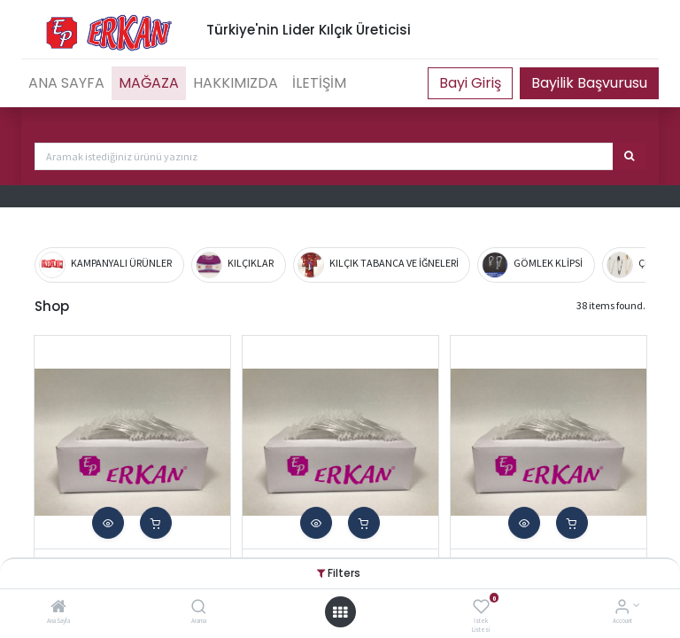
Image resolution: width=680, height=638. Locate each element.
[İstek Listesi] (481, 608)
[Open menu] (340, 612)
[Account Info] (622, 608)
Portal (470, 83)
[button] (108, 523)
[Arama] (198, 608)
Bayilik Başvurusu (589, 83)
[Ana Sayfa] (58, 608)
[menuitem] (66, 83)
